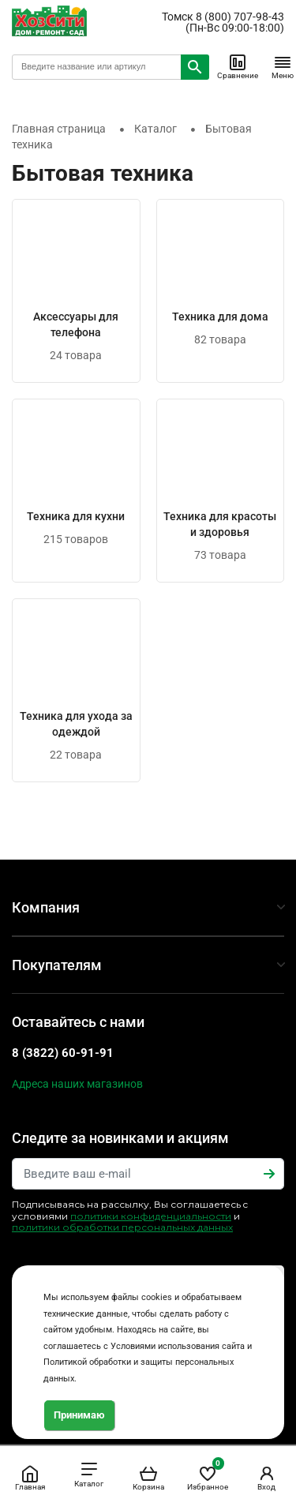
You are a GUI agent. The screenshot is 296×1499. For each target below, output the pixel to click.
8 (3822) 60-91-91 (63, 1053)
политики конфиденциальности (150, 1216)
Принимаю (79, 1415)
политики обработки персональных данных (122, 1227)
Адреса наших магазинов (77, 1083)
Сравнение (237, 66)
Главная (30, 1477)
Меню (283, 66)
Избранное (207, 1475)
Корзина (148, 1477)
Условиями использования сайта (178, 1346)
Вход (266, 1477)
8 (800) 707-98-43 (240, 16)
